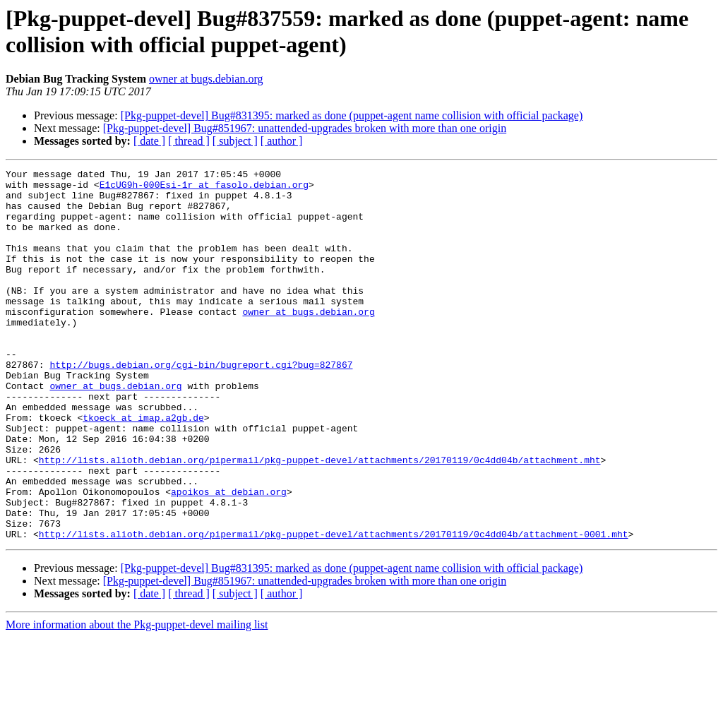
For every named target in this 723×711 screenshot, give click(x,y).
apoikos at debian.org (229, 557)
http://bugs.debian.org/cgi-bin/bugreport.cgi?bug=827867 (200, 404)
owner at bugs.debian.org (206, 79)
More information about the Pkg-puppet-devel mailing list (137, 699)
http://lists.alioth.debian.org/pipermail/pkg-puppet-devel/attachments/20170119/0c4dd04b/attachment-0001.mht (333, 608)
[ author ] (282, 141)
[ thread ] (189, 141)
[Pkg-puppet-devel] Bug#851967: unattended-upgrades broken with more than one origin (304, 128)
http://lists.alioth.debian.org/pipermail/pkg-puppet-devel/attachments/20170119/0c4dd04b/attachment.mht (320, 519)
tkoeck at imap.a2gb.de (143, 468)
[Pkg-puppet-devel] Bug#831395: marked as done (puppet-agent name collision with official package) (352, 115)
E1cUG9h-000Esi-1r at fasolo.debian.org (204, 188)
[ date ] (149, 141)
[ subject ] (235, 141)
